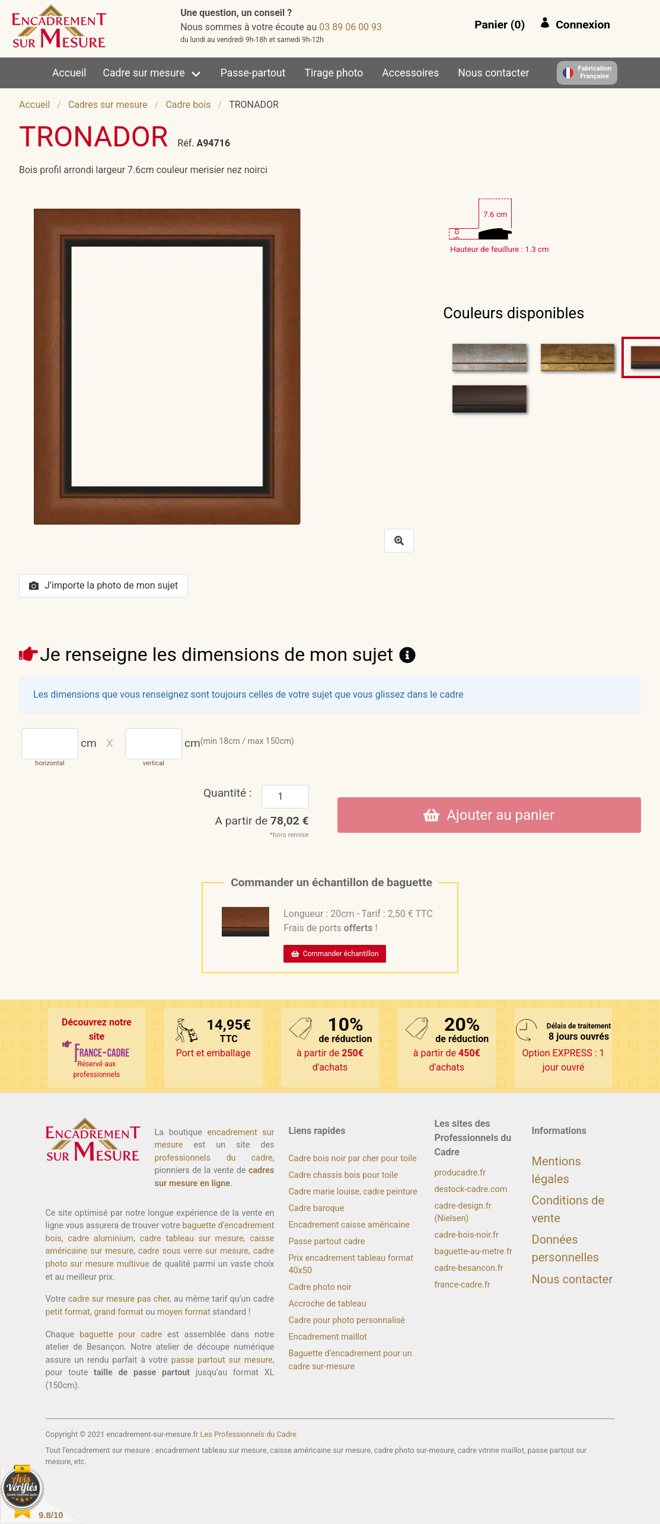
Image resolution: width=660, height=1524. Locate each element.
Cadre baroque (317, 1208)
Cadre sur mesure (144, 73)
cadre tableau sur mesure (192, 1239)
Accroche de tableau (327, 1304)
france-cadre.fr (462, 1285)
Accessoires (410, 73)
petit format (68, 1312)
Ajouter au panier (488, 815)
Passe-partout (253, 73)
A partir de (262, 821)
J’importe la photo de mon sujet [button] (103, 585)
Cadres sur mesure (108, 104)
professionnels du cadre (214, 1158)
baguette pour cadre (120, 1335)
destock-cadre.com (471, 1189)
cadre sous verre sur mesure (193, 1251)
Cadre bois (188, 104)
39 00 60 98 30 (350, 27)
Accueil (69, 73)
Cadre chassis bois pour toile (343, 1175)
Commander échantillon (334, 954)
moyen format (184, 1312)
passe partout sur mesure (222, 1360)
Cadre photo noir (320, 1287)
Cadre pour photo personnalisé (347, 1320)
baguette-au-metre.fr (473, 1252)
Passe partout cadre (327, 1242)
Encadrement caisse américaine (349, 1225)
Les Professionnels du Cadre (248, 1434)
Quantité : (227, 793)
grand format (118, 1312)
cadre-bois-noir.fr (467, 1235)
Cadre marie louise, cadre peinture (353, 1192)
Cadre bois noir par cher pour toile (353, 1159)
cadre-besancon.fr (469, 1268)
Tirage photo (334, 73)
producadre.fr (460, 1173)
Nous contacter (493, 73)
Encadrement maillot (328, 1337)
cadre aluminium (100, 1239)
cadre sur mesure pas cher (119, 1299)
